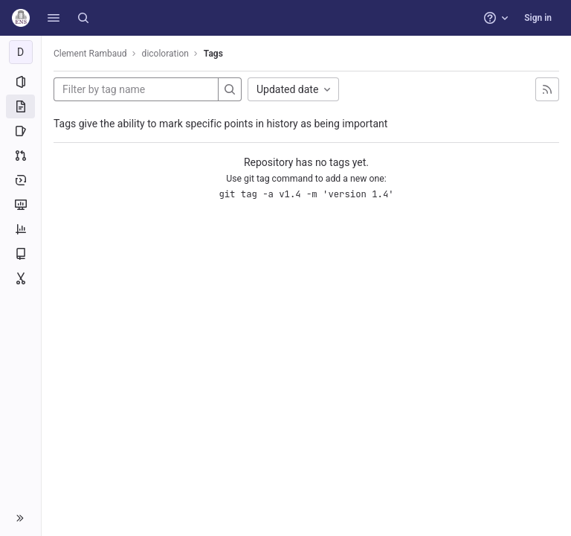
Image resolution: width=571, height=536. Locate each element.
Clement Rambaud (90, 53)
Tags (213, 53)
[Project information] (20, 82)
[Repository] (20, 106)
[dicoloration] (21, 52)
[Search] (83, 18)
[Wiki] (20, 254)
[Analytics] (20, 229)
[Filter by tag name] (136, 89)
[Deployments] (20, 180)
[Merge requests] (20, 156)
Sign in (538, 18)
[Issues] (20, 131)
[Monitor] (20, 205)
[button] (53, 18)
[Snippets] (20, 278)
